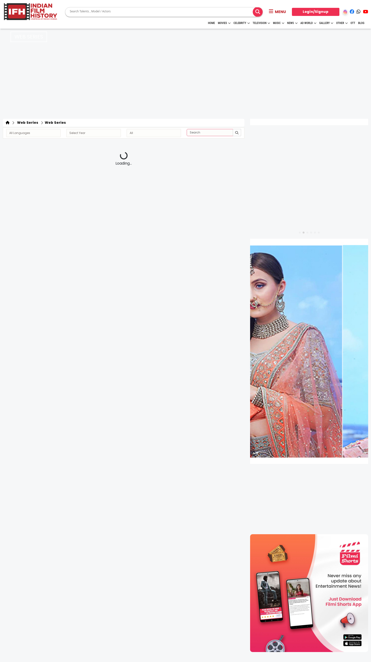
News (292, 23)
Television (261, 23)
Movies (224, 23)
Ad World (308, 23)
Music (278, 23)
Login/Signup (315, 11)
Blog (361, 23)
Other (341, 23)
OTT (353, 23)
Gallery (326, 23)
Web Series (26, 122)
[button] (277, 12)
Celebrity (241, 23)
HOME (211, 23)
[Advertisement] (185, 83)
